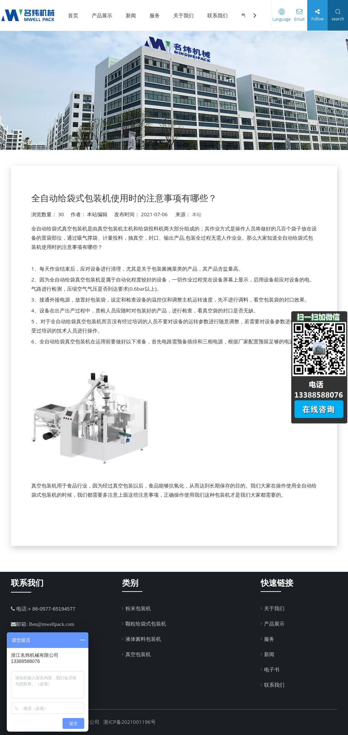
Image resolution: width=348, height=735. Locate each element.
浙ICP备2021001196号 (129, 721)
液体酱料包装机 (143, 638)
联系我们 (217, 15)
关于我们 (183, 15)
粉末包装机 (138, 608)
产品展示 (102, 15)
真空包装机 (138, 654)
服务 (155, 15)
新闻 (131, 15)
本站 (197, 214)
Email (297, 19)
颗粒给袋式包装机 (145, 623)
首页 (73, 15)
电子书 (271, 669)
